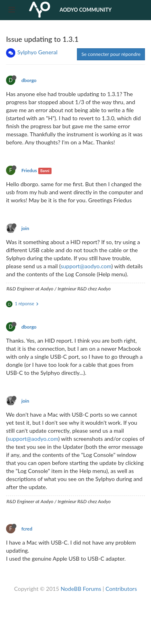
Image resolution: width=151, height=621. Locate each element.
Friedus (29, 170)
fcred (26, 529)
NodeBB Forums (80, 588)
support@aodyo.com (85, 266)
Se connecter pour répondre (111, 54)
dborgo (29, 80)
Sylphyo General (37, 52)
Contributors (121, 588)
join (25, 228)
